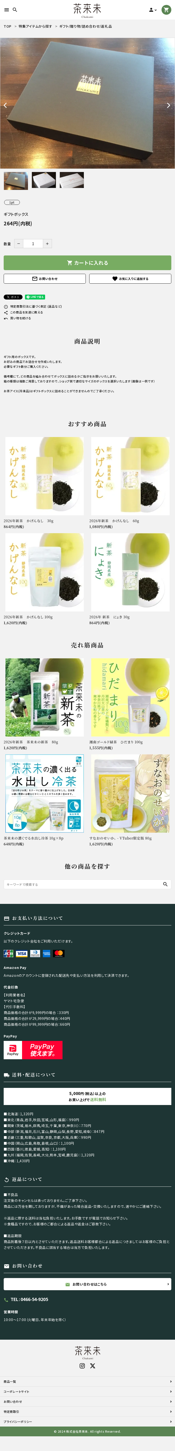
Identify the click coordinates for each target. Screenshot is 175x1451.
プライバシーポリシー (18, 1421)
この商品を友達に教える (23, 312)
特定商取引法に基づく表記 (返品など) (33, 306)
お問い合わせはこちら (86, 1284)
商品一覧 (10, 1381)
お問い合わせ (44, 279)
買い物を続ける (17, 318)
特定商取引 (11, 1411)
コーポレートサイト (16, 1391)
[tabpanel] (87, 103)
